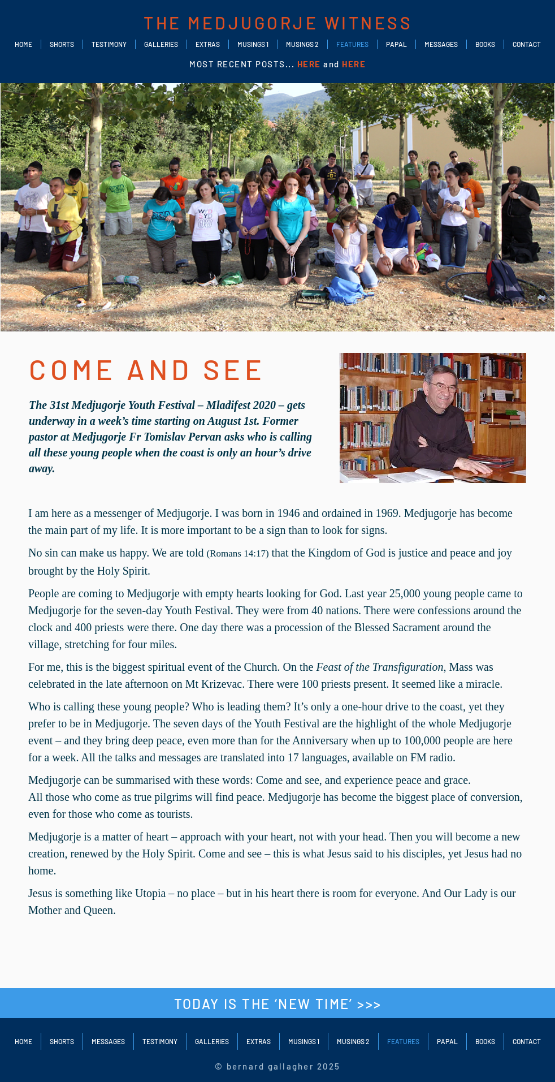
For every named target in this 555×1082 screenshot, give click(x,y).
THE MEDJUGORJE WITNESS (278, 22)
